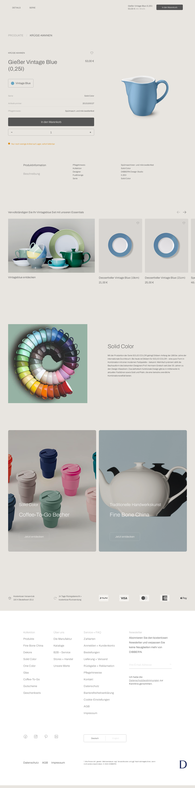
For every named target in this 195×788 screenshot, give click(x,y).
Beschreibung (31, 173)
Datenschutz (91, 686)
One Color (29, 665)
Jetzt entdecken (34, 536)
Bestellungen (92, 652)
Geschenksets (32, 692)
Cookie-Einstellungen (97, 699)
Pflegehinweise (93, 672)
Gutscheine (30, 686)
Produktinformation (34, 165)
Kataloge (58, 645)
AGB (87, 706)
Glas (26, 672)
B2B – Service (62, 652)
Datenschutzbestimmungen (144, 680)
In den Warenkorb (169, 7)
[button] (178, 212)
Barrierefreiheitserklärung (99, 692)
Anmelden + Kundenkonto (99, 645)
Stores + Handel (63, 659)
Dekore (27, 652)
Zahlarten (89, 638)
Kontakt (88, 679)
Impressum (90, 713)
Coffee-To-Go (31, 679)
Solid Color (29, 659)
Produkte (28, 638)
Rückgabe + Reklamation (99, 665)
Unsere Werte (61, 665)
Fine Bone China (33, 645)
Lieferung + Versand (96, 659)
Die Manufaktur (62, 638)
